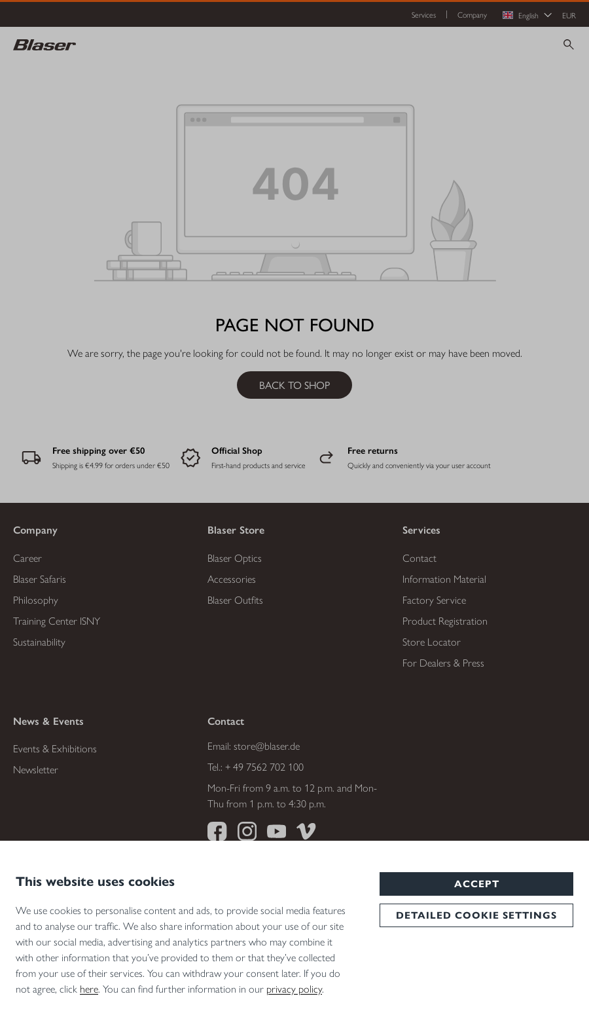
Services (424, 14)
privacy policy (294, 988)
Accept (476, 884)
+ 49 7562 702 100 (264, 766)
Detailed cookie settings (476, 915)
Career (27, 557)
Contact (419, 557)
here (89, 988)
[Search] (569, 44)
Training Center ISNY (56, 620)
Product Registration (445, 620)
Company (472, 14)
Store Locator (431, 641)
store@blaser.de (267, 745)
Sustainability (39, 641)
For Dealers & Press (443, 662)
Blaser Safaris (39, 578)
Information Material (444, 578)
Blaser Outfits (235, 599)
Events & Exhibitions (55, 748)
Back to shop (294, 384)
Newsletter (35, 769)
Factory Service (434, 599)
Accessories (231, 578)
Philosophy (35, 599)
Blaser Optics (234, 557)
